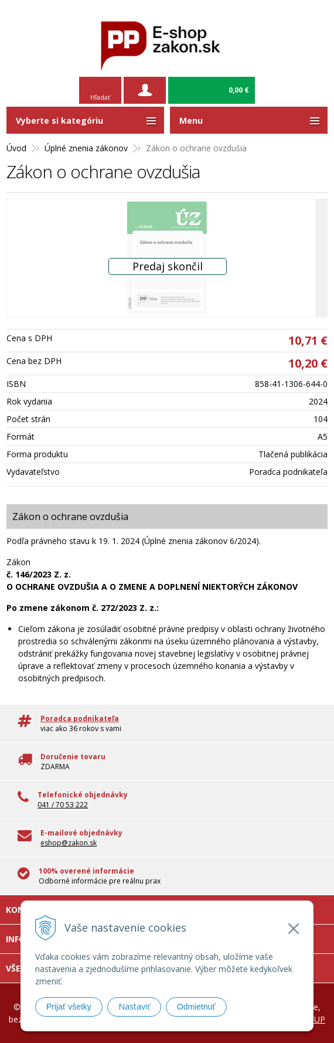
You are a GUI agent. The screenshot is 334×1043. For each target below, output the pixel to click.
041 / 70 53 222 (63, 805)
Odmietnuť (196, 1006)
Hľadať (100, 97)
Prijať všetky (68, 1006)
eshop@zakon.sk (68, 843)
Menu (191, 120)
